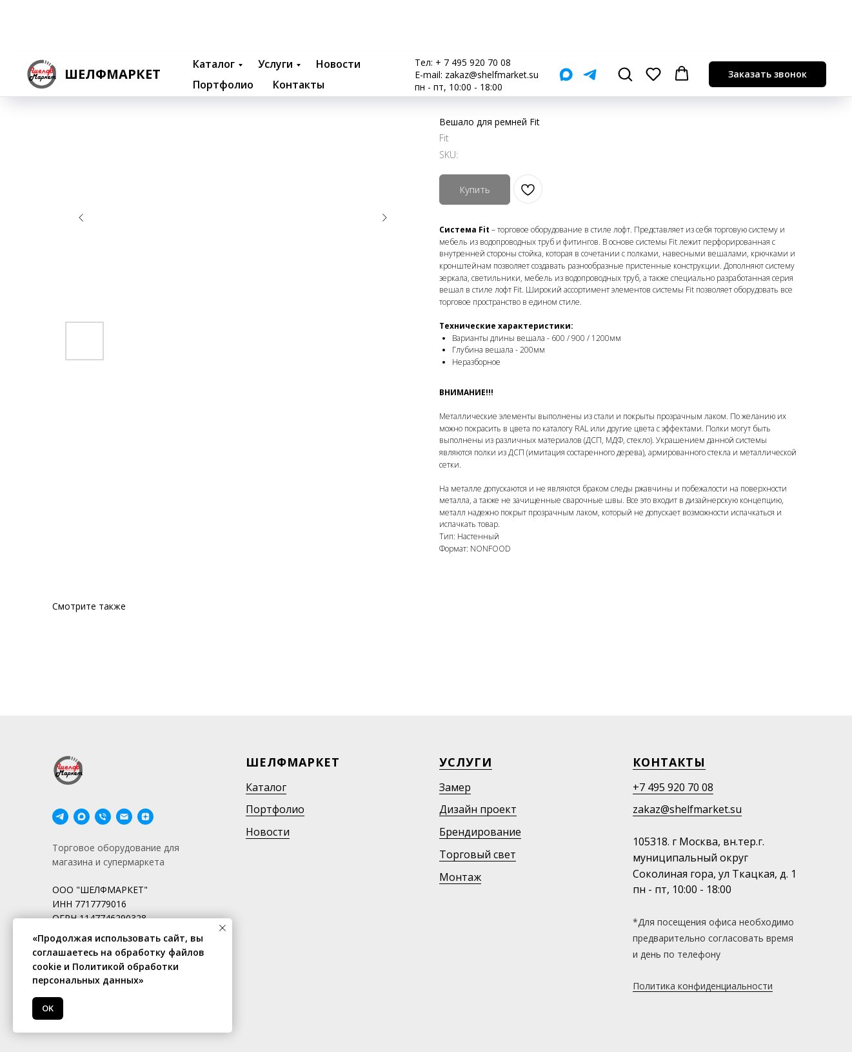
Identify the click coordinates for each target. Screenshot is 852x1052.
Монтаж (460, 877)
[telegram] (60, 817)
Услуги (275, 12)
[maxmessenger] (82, 817)
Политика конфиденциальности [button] (703, 986)
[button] (625, 21)
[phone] (103, 817)
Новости (338, 12)
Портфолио (223, 32)
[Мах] (566, 22)
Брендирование (480, 832)
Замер (455, 787)
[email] (124, 817)
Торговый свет (477, 854)
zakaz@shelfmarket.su (492, 22)
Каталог (214, 12)
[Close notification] (222, 928)
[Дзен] (145, 817)
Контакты (298, 32)
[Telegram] (590, 22)
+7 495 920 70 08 (673, 787)
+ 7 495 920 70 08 (473, 10)
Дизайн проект (478, 809)
